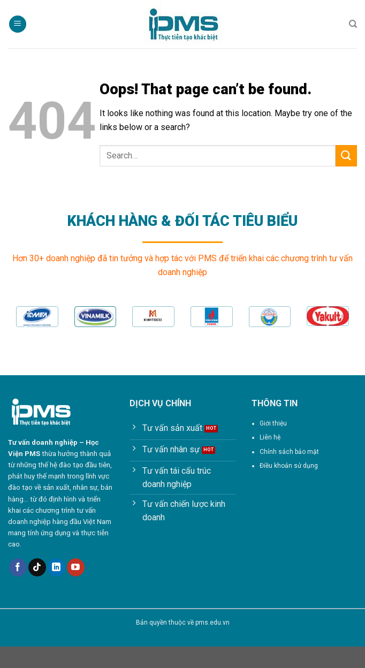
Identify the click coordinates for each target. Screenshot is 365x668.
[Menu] (17, 24)
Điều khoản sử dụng (289, 465)
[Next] (340, 331)
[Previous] (24, 331)
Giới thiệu (273, 423)
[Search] (353, 24)
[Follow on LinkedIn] (56, 567)
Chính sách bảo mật (289, 452)
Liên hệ (270, 437)
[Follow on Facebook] (18, 567)
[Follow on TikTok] (37, 567)
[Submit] (346, 155)
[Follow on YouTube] (76, 567)
